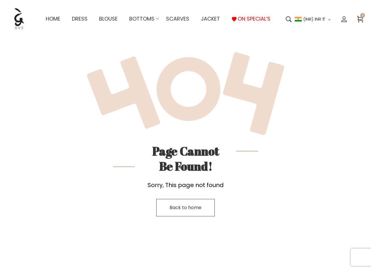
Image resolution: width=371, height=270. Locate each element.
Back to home (185, 207)
